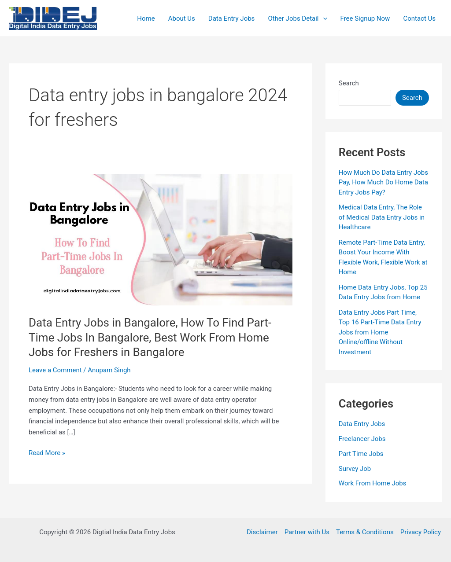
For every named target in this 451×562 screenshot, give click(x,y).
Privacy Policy (420, 532)
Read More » (47, 453)
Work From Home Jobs (373, 483)
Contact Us (419, 18)
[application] (323, 18)
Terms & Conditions (365, 532)
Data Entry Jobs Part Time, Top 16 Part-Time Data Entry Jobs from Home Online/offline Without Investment (380, 332)
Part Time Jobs (361, 454)
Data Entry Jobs (231, 18)
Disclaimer (262, 532)
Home (146, 18)
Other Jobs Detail (297, 18)
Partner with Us (307, 532)
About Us (181, 18)
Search (349, 83)
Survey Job (355, 469)
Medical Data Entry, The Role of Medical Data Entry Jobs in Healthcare (382, 217)
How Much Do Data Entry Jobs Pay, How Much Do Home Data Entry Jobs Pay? (383, 182)
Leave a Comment (55, 370)
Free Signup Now (365, 18)
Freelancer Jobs (362, 439)
